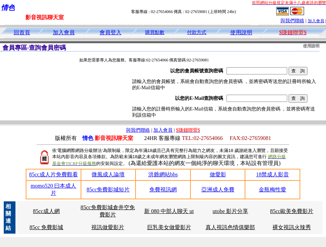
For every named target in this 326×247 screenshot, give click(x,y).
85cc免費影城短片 (108, 189)
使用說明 (241, 32)
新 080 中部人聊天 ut (169, 211)
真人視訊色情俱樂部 (230, 227)
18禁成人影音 (272, 174)
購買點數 (154, 32)
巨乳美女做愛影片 (169, 227)
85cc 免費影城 (46, 227)
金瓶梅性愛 (272, 189)
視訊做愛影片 (107, 227)
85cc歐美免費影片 (291, 211)
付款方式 (196, 32)
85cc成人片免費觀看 (53, 174)
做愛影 (218, 174)
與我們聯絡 (292, 20)
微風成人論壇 (108, 174)
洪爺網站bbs (163, 174)
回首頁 (22, 32)
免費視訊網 (163, 189)
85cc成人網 (46, 211)
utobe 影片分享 (230, 211)
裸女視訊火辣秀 (291, 227)
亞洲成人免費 (217, 189)
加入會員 (316, 21)
